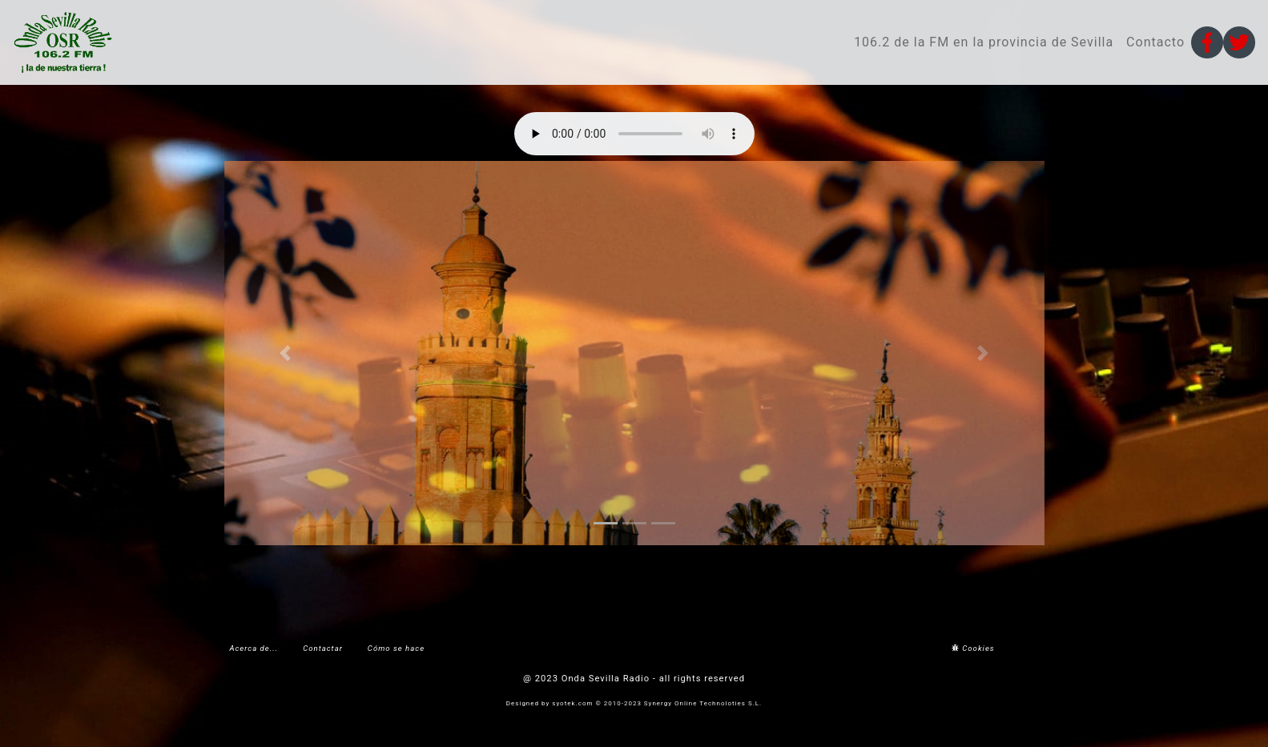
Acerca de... (253, 648)
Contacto (1155, 42)
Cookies (973, 648)
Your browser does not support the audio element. (634, 133)
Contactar (323, 648)
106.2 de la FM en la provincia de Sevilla (983, 42)
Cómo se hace (396, 648)
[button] (286, 353)
